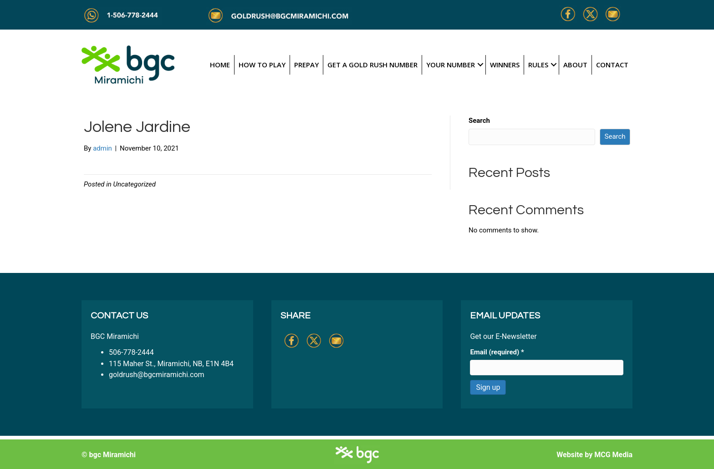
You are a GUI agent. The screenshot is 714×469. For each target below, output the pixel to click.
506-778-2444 (131, 352)
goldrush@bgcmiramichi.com (156, 374)
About (575, 64)
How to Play (262, 64)
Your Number (450, 64)
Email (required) (497, 352)
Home (220, 64)
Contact (612, 64)
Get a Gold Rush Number (372, 64)
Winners (505, 64)
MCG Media (613, 454)
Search (479, 120)
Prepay (306, 64)
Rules (538, 64)
